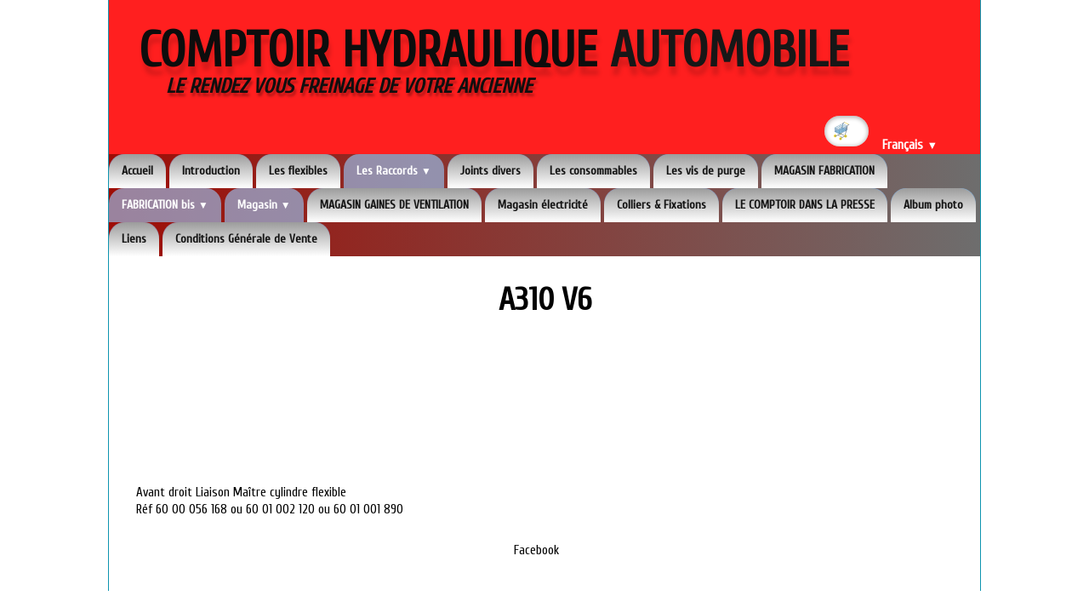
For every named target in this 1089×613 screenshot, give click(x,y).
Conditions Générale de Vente (246, 239)
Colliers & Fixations (661, 205)
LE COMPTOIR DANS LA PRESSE (805, 205)
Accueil (137, 170)
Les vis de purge (705, 170)
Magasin (264, 205)
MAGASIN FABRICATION (824, 170)
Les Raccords (393, 170)
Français (910, 145)
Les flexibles (298, 170)
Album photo (933, 205)
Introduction (211, 170)
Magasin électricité (543, 205)
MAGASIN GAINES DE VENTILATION (394, 205)
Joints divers (490, 170)
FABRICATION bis (165, 205)
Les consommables (593, 170)
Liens (134, 239)
